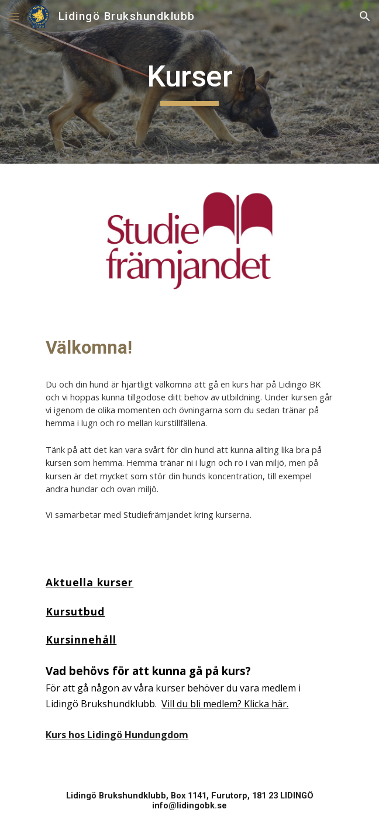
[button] (14, 16)
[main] (189, 81)
